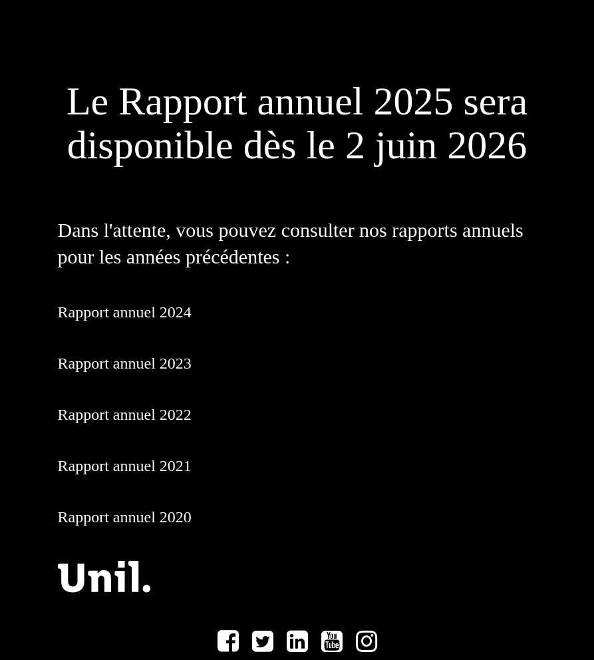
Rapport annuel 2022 (125, 414)
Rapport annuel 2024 (125, 312)
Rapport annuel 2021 (125, 465)
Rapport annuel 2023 (125, 363)
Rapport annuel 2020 (125, 517)
